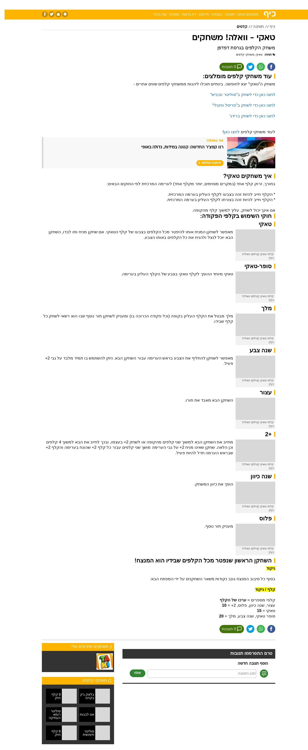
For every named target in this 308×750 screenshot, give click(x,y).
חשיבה (225, 14)
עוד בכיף (155, 14)
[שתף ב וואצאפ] (255, 67)
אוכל (166, 4)
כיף (268, 27)
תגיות (266, 54)
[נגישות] (7, 5)
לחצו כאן (227, 132)
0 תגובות (225, 67)
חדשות (239, 4)
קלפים (237, 27)
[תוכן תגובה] (197, 674)
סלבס (192, 4)
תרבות (207, 4)
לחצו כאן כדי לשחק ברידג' (248, 116)
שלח (133, 674)
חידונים (199, 14)
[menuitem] (236, 4)
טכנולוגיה (116, 4)
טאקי (254, 54)
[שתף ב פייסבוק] (266, 67)
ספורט (223, 4)
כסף (178, 4)
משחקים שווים (243, 14)
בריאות (151, 4)
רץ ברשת (184, 14)
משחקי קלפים (240, 54)
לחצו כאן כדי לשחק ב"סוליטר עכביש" (238, 95)
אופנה (99, 4)
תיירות (135, 4)
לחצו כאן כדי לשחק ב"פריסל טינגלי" (239, 105)
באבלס (212, 14)
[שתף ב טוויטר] (244, 67)
